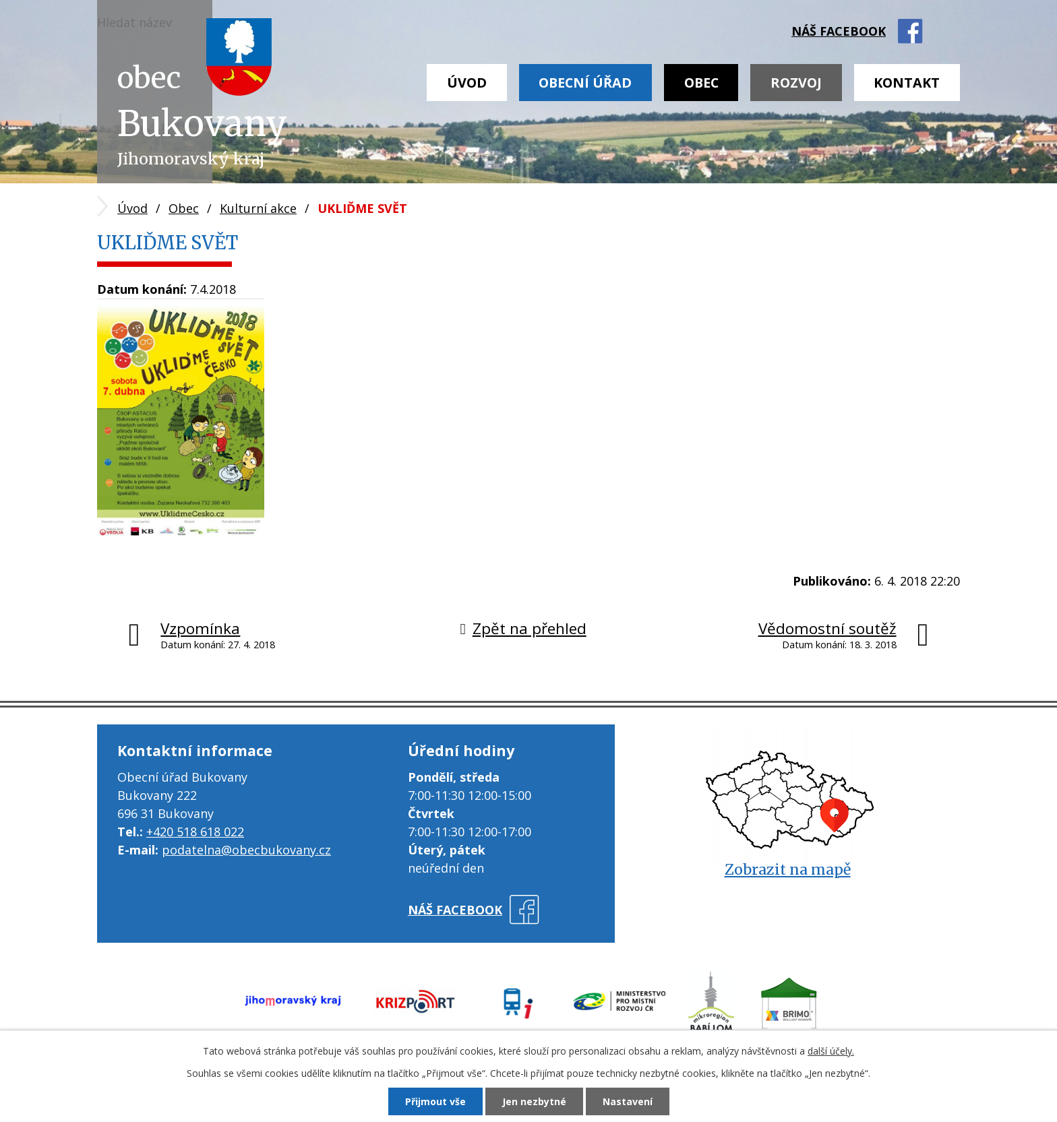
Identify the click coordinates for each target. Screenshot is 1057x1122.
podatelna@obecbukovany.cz (246, 850)
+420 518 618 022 (195, 831)
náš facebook (838, 31)
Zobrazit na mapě (788, 870)
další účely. (831, 1051)
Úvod (467, 82)
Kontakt (907, 82)
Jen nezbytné (534, 1101)
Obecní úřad (585, 82)
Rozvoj (796, 82)
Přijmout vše (435, 1101)
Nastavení (628, 1101)
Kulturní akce (258, 208)
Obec (701, 82)
